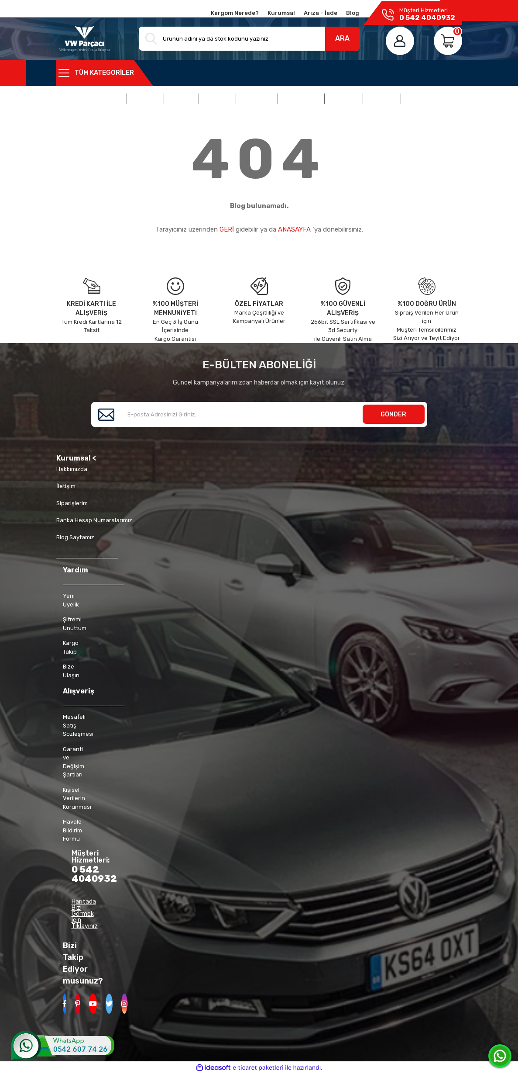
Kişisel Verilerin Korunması (77, 798)
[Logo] (84, 38)
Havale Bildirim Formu (72, 830)
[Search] (249, 39)
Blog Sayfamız (75, 537)
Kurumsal (281, 13)
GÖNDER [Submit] (393, 414)
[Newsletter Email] (259, 414)
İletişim (65, 486)
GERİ (227, 229)
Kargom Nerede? (235, 13)
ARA (342, 38)
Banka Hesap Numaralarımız (94, 520)
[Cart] (448, 41)
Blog (352, 13)
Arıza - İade (320, 13)
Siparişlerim (72, 503)
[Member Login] (400, 41)
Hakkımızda (71, 469)
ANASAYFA (294, 229)
